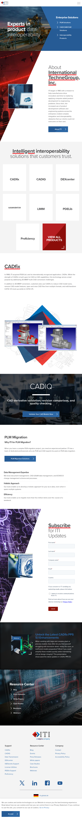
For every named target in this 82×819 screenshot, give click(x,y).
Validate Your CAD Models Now (41, 414)
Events (32, 753)
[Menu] (79, 3)
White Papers (18, 699)
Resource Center (37, 745)
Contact (58, 750)
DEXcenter (9, 760)
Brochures (17, 708)
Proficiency (9, 774)
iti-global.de (41, 795)
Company (59, 745)
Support (8, 745)
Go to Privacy (44, 807)
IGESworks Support (12, 764)
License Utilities (11, 767)
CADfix (7, 750)
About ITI (58, 129)
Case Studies (18, 703)
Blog (15, 689)
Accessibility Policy (62, 757)
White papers (35, 760)
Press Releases (19, 694)
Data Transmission (11, 757)
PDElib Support (10, 770)
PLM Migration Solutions (20, 458)
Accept (11, 814)
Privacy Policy (60, 753)
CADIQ (7, 753)
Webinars (17, 713)
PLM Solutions (65, 22)
